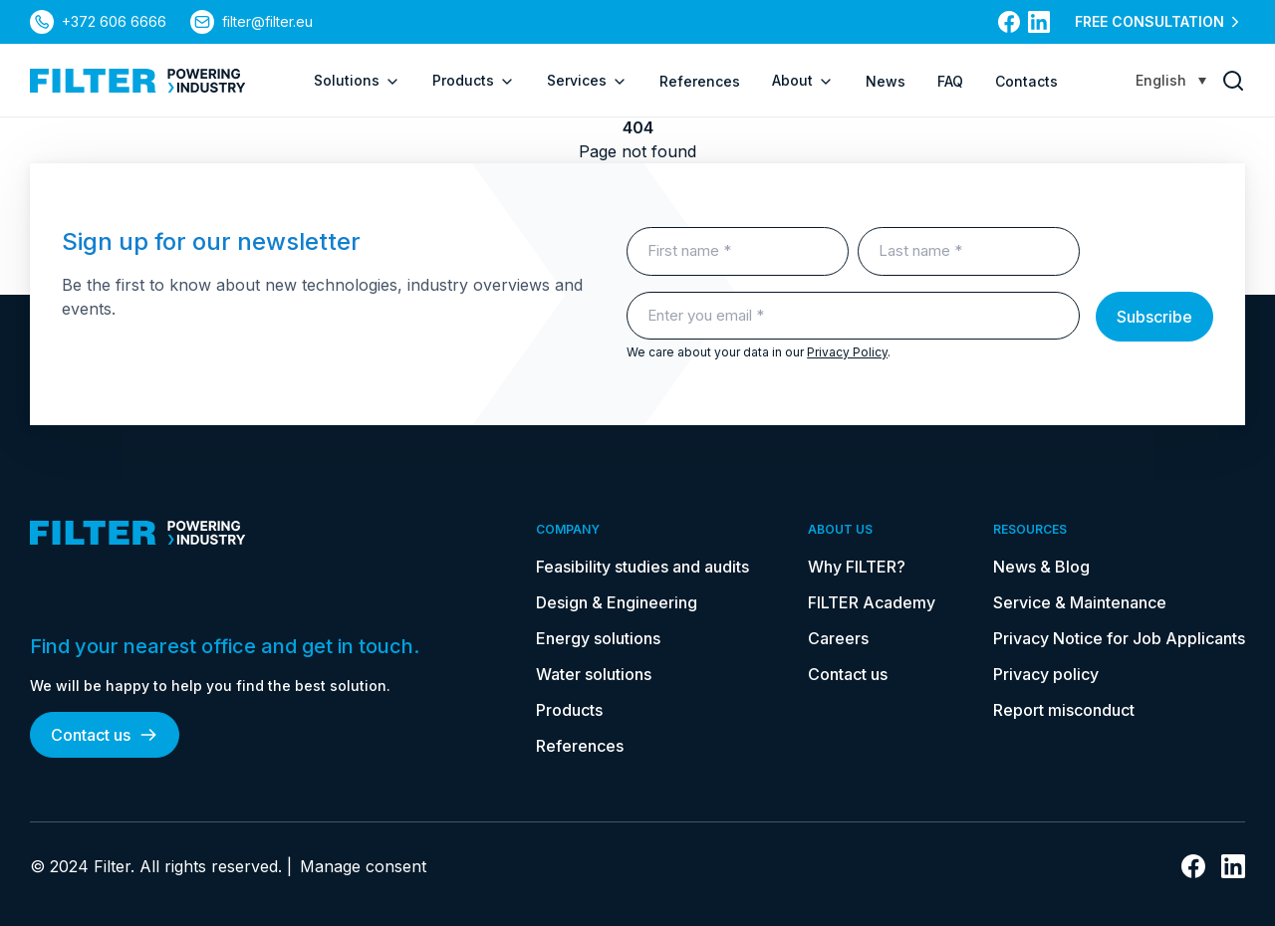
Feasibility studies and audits (642, 567)
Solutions (357, 81)
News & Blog (1041, 567)
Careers (838, 638)
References (699, 81)
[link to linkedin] (1039, 22)
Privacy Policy (847, 352)
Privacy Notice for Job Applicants (1119, 638)
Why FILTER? (856, 567)
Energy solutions (598, 638)
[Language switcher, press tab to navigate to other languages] (1171, 80)
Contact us (104, 735)
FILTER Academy (871, 602)
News (885, 81)
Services (587, 81)
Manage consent (363, 866)
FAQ (950, 81)
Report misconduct (1064, 710)
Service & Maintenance (1079, 602)
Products (473, 81)
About (803, 81)
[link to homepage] (138, 81)
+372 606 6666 (114, 21)
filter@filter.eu (267, 21)
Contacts (1026, 81)
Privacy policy (1046, 674)
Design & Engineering (616, 602)
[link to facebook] (1009, 22)
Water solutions (593, 674)
